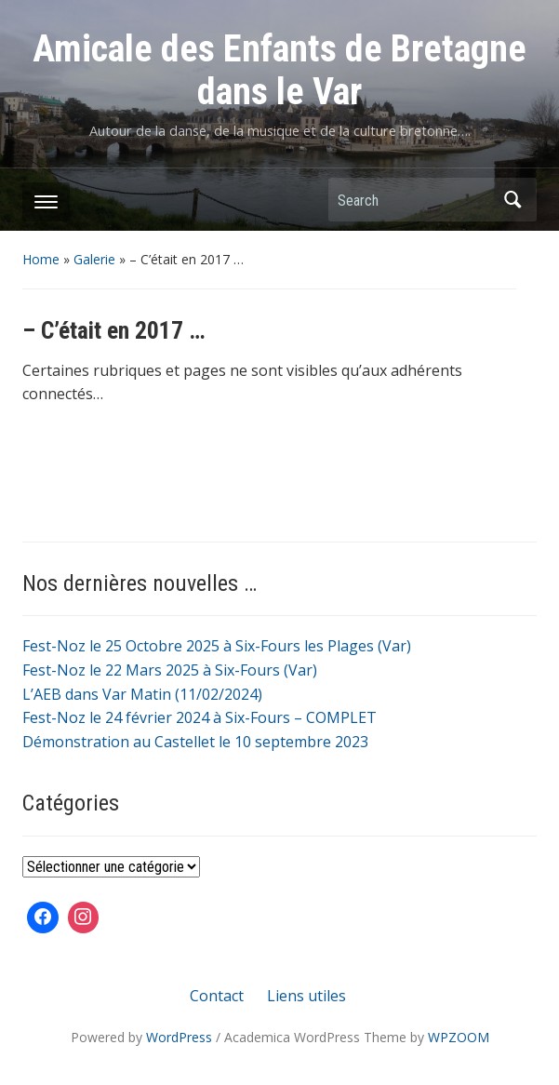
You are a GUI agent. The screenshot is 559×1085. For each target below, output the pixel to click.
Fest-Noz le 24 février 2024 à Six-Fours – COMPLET (199, 717)
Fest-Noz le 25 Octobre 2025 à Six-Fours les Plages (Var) (216, 646)
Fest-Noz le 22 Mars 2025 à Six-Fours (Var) (169, 670)
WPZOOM (458, 1037)
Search (513, 200)
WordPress (179, 1037)
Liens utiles (306, 995)
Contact (217, 995)
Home (41, 259)
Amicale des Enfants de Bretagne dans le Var (279, 70)
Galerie (94, 259)
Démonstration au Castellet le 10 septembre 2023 (195, 741)
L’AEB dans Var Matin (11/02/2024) (142, 694)
